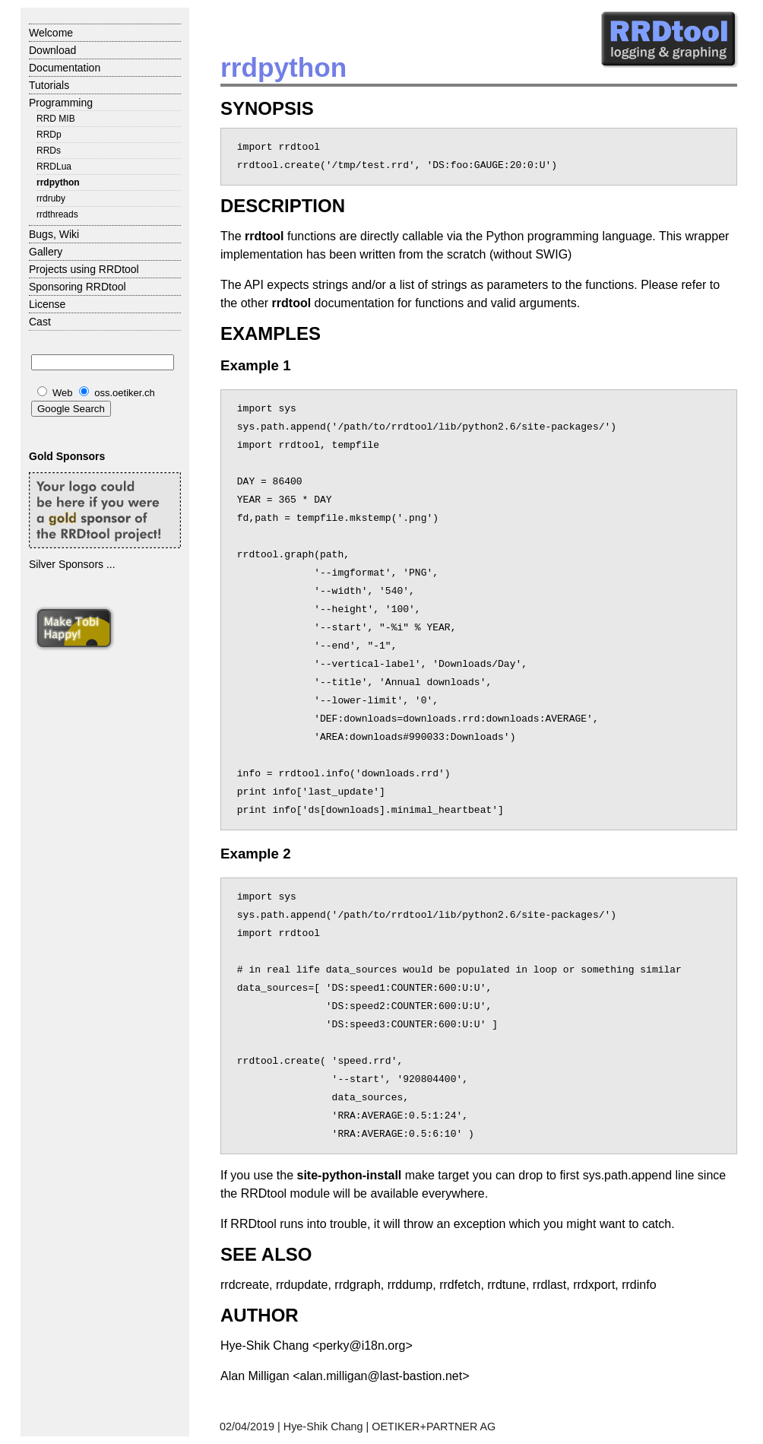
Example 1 (255, 365)
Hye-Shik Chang (323, 1426)
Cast (40, 322)
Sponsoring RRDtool (77, 287)
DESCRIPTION (282, 205)
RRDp (49, 134)
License (47, 304)
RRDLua (53, 166)
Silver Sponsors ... (72, 564)
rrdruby (50, 198)
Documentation (64, 68)
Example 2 (255, 854)
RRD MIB (55, 118)
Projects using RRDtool (84, 269)
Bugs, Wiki (54, 234)
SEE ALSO (266, 1254)
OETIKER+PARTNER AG (433, 1426)
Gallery (45, 252)
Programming (61, 103)
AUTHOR (259, 1315)
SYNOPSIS (267, 108)
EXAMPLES (270, 333)
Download (52, 50)
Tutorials (49, 85)
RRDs (48, 150)
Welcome (51, 33)
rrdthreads (57, 214)
